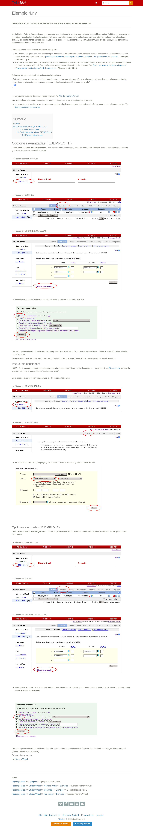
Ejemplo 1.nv (114, 368)
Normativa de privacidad (49, 815)
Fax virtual (48, 794)
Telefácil (61, 819)
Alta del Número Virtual (69, 96)
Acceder (100, 815)
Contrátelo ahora (61, 824)
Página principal (19, 782)
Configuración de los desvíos (105, 57)
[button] (97, 3)
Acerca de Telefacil (71, 815)
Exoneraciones (87, 815)
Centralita (48, 790)
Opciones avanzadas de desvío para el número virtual (67, 57)
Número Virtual (21, 759)
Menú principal (83, 824)
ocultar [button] (16, 123)
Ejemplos (33, 782)
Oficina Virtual (35, 786)
